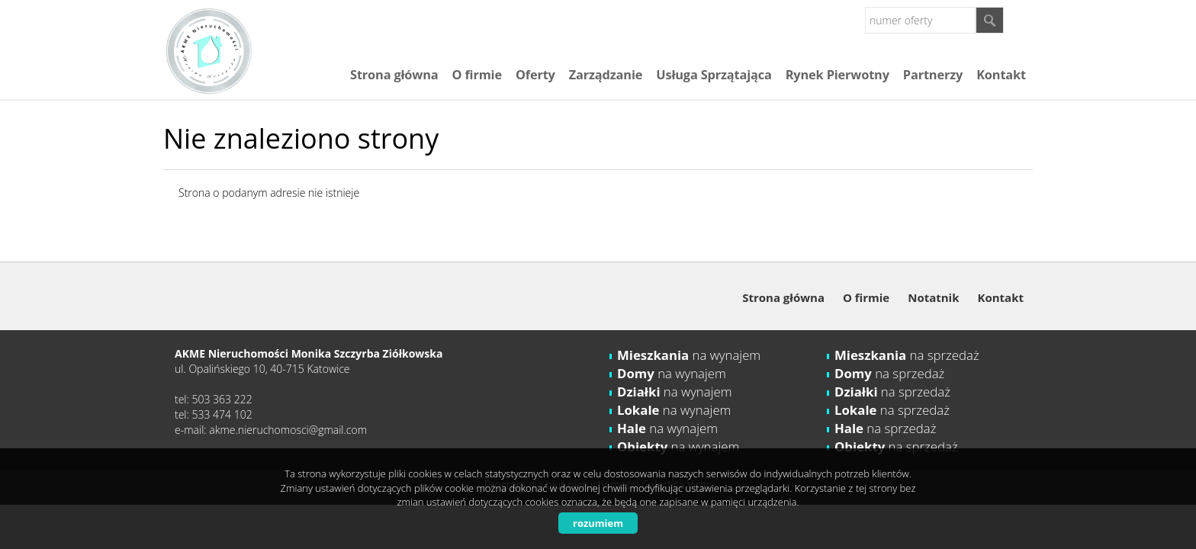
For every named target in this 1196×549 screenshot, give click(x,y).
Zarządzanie (605, 74)
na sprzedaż (906, 355)
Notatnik (933, 297)
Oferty (535, 74)
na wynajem (688, 355)
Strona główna (394, 74)
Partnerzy (933, 74)
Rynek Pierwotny (837, 74)
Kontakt (1001, 74)
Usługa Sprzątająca (713, 74)
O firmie (476, 74)
